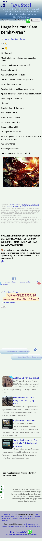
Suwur (36, 524)
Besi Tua (14, 39)
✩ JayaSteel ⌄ (7, 20)
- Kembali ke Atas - (34, 526)
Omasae (30, 524)
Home (6, 39)
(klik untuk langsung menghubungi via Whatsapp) (21, 533)
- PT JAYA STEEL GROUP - (9, 514)
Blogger (11, 526)
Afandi (25, 524)
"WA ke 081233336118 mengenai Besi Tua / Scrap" (21, 297)
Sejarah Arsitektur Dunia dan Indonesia (18, 351)
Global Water (19, 526)
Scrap (22, 39)
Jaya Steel (21, 5)
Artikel (26, 526)
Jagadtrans (5, 526)
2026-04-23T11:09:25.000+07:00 (16, 207)
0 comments (9, 302)
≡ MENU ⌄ (19, 20)
